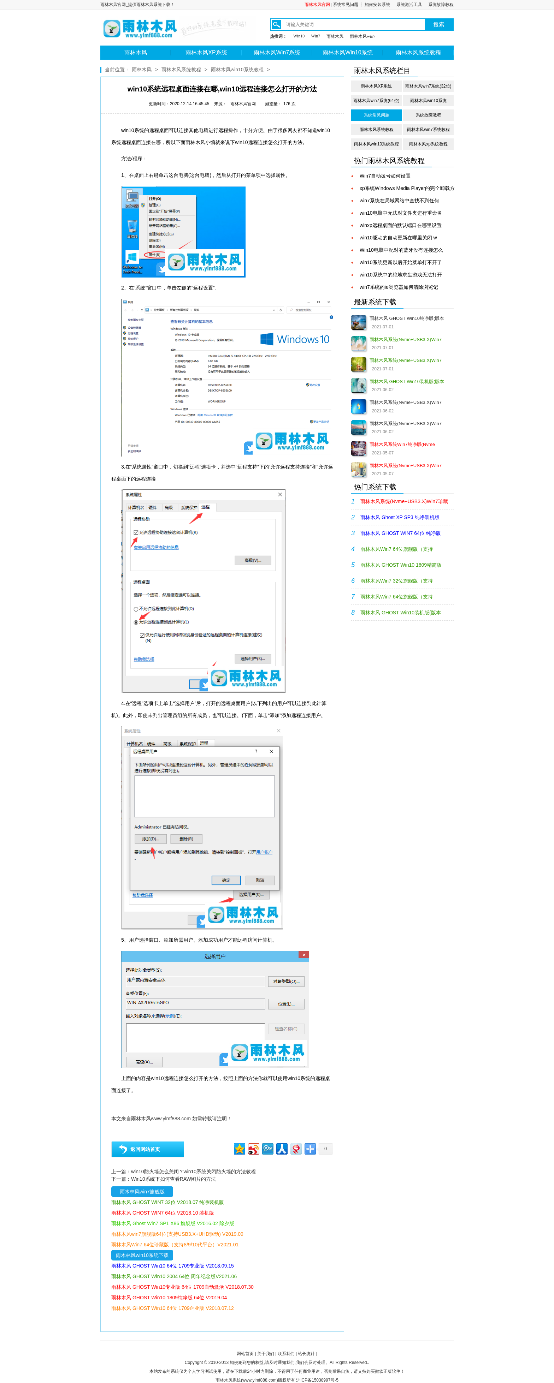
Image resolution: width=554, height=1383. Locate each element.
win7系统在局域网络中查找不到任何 (399, 200)
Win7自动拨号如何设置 (385, 176)
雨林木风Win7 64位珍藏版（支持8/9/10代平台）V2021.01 (174, 1244)
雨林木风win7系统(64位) (376, 100)
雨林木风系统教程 (418, 52)
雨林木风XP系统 (206, 52)
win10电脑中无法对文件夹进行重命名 (401, 213)
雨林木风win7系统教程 (428, 129)
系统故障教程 (441, 4)
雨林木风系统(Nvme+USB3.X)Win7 (406, 402)
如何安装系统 (377, 4)
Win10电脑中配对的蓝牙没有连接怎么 (401, 250)
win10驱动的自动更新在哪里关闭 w (398, 237)
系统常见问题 (345, 4)
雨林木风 (334, 36)
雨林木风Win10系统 (347, 52)
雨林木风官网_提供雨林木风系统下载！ (137, 4)
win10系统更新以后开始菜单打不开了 (401, 262)
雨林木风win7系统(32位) (428, 86)
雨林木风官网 (317, 4)
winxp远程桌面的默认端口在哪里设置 (401, 225)
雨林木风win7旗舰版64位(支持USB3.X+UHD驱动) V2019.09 (177, 1234)
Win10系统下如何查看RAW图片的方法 (173, 1179)
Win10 (299, 36)
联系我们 (286, 1353)
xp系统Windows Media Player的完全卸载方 (407, 188)
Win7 (315, 36)
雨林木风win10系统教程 (237, 69)
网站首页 (245, 1353)
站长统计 (306, 1353)
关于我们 (265, 1353)
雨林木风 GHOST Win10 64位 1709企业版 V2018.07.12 (172, 1308)
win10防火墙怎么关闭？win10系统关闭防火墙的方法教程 (193, 1171)
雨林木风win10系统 (428, 100)
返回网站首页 (145, 1149)
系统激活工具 (409, 4)
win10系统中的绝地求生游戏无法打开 (401, 275)
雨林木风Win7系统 (277, 52)
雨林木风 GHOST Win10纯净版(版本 (407, 318)
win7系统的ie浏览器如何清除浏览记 (399, 287)
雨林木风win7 (362, 36)
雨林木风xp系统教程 (428, 144)
